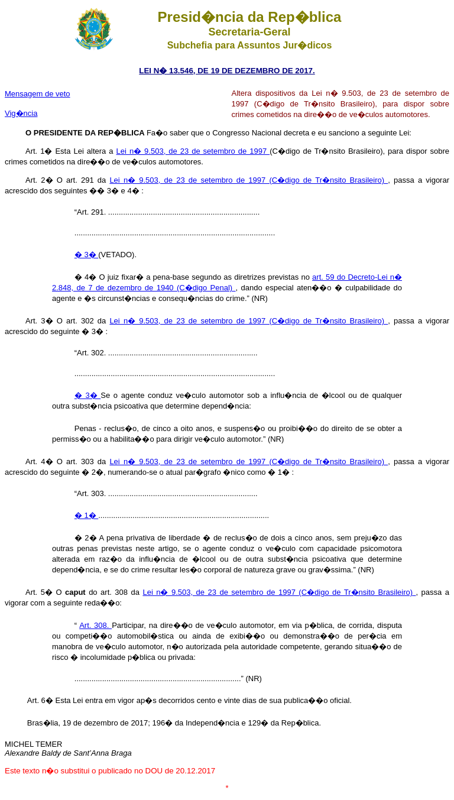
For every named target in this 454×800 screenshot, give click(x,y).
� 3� (86, 254)
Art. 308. (95, 625)
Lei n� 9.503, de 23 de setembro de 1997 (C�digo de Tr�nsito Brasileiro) (248, 180)
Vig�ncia (21, 113)
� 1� (86, 515)
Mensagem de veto (37, 93)
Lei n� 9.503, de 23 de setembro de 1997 (193, 151)
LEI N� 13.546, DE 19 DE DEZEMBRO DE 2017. (226, 70)
